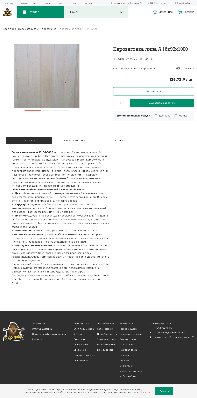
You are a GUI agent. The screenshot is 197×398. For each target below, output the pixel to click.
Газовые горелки (106, 344)
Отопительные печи (83, 329)
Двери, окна (79, 350)
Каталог (33, 12)
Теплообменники (106, 323)
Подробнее (145, 392)
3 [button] (56, 110)
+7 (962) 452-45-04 (162, 328)
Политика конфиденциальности (49, 334)
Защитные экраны (106, 339)
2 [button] (46, 110)
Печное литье (80, 360)
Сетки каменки (105, 329)
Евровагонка (126, 323)
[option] (46, 76)
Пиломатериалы (81, 344)
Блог (74, 3)
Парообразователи (107, 334)
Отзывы (120, 140)
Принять (164, 391)
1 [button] (32, 110)
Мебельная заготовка (131, 371)
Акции (61, 3)
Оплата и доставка (28, 3)
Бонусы (47, 3)
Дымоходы (79, 339)
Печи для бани (81, 323)
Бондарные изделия (84, 355)
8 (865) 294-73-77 (158, 3)
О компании (8, 3)
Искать (121, 12)
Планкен (124, 355)
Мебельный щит (128, 376)
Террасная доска (129, 329)
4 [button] (65, 110)
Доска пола (126, 365)
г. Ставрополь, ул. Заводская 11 (127, 3)
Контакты (88, 3)
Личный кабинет (184, 3)
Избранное (166, 12)
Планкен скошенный (131, 334)
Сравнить (188, 68)
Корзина (189, 12)
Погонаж (124, 360)
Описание (28, 140)
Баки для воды (105, 350)
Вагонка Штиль (128, 339)
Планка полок (127, 344)
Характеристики (74, 140)
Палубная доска (128, 350)
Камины (77, 334)
